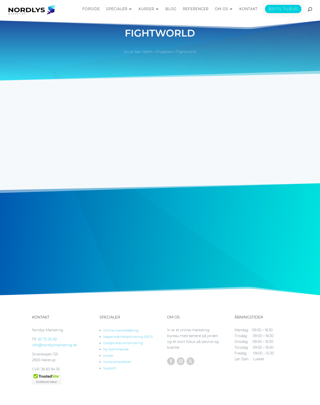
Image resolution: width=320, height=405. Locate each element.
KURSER (146, 10)
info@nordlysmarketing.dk (54, 345)
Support (109, 368)
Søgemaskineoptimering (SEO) (128, 337)
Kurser (108, 355)
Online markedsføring (120, 330)
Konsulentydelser (117, 362)
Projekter (164, 51)
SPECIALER (116, 10)
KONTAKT (248, 10)
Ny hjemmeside (116, 349)
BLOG (171, 10)
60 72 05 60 (47, 339)
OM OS (221, 10)
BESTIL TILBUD (283, 9)
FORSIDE (91, 10)
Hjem (147, 51)
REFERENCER (196, 10)
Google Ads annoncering (123, 343)
